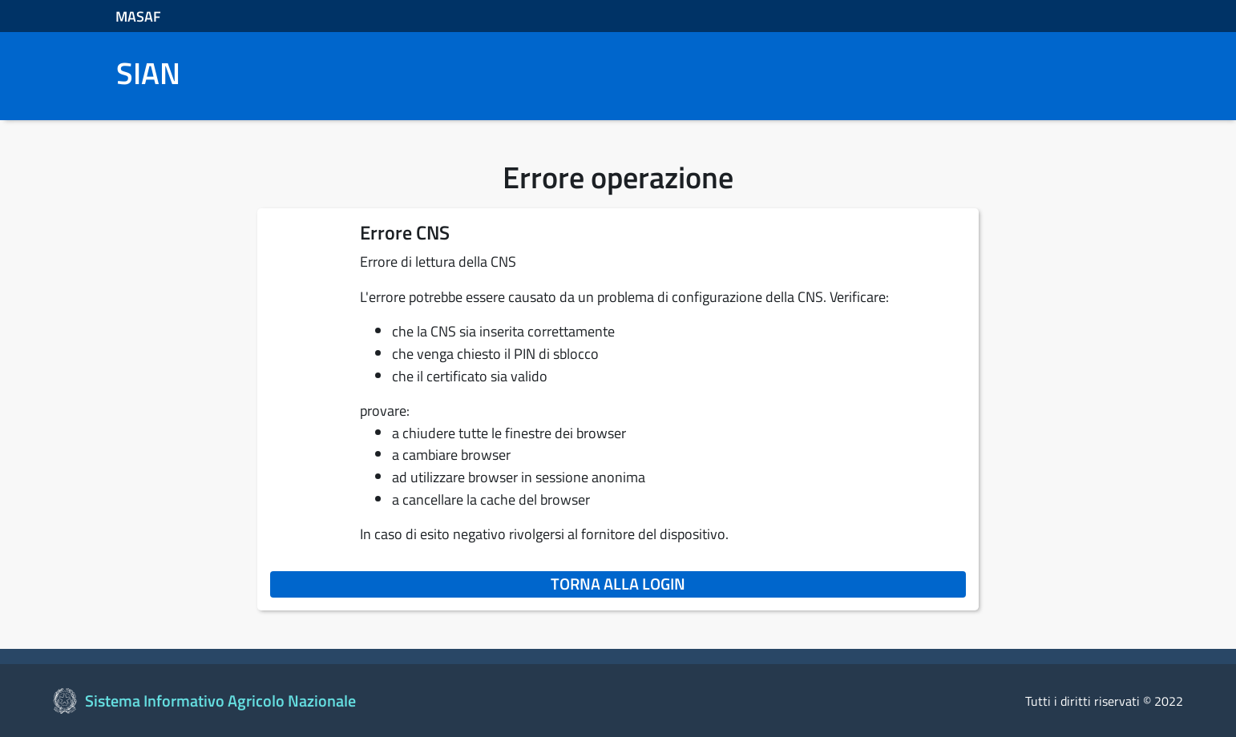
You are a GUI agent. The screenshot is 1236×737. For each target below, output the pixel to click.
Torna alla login (758, 583)
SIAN (148, 73)
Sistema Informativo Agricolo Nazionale (220, 700)
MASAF (138, 16)
